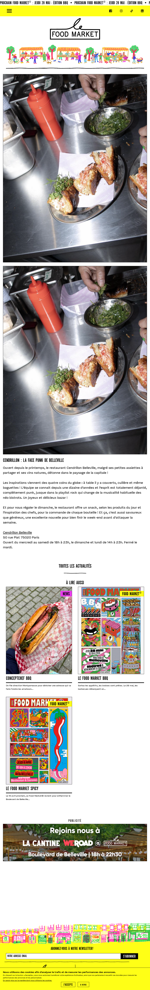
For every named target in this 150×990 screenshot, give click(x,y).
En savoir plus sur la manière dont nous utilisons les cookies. (27, 980)
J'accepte (68, 985)
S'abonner (129, 956)
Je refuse (83, 985)
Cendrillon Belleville (17, 532)
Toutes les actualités (75, 566)
